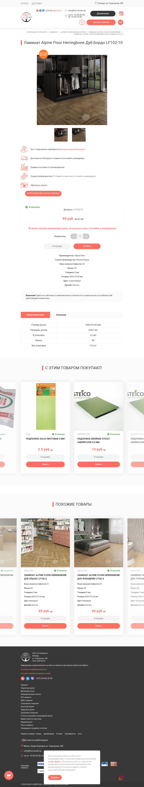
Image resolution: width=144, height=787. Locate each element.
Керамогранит (26, 722)
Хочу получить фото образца (43, 193)
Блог (80, 734)
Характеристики (35, 315)
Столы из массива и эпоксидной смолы (37, 716)
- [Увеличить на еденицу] (73, 236)
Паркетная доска (28, 688)
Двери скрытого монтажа (31, 719)
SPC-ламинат (26, 697)
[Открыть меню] (120, 22)
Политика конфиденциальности (34, 669)
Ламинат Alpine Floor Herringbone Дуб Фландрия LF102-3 (98, 577)
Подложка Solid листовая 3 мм (45, 438)
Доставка (37, 3)
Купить (87, 246)
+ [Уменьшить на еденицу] (86, 236)
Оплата (24, 3)
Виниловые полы (27, 691)
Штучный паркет (27, 707)
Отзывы (59, 734)
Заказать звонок (101, 22)
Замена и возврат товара (31, 734)
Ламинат (24, 685)
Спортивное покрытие (30, 703)
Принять (55, 777)
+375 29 (53, 11)
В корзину (57, 246)
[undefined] (40, 90)
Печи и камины (27, 725)
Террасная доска (27, 710)
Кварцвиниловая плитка (31, 694)
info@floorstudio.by (77, 11)
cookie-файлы (54, 761)
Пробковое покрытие (29, 713)
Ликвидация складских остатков (34, 728)
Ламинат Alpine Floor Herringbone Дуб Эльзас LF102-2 (45, 577)
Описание (61, 315)
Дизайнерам (103, 13)
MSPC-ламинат (27, 700)
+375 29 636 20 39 (44, 678)
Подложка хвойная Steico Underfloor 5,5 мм (93, 440)
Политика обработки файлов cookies (36, 673)
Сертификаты (70, 734)
